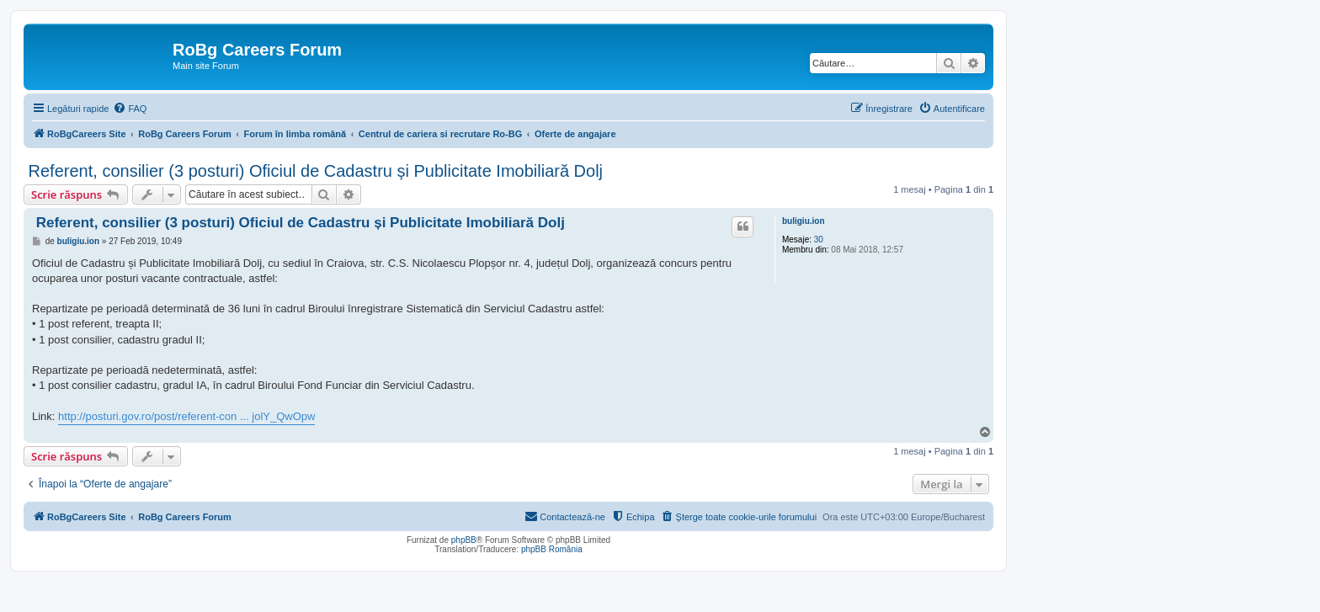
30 (818, 239)
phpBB (463, 540)
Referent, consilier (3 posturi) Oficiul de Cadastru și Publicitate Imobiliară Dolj (313, 171)
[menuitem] (129, 108)
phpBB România (552, 549)
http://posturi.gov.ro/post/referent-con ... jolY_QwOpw (186, 416)
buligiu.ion (803, 221)
